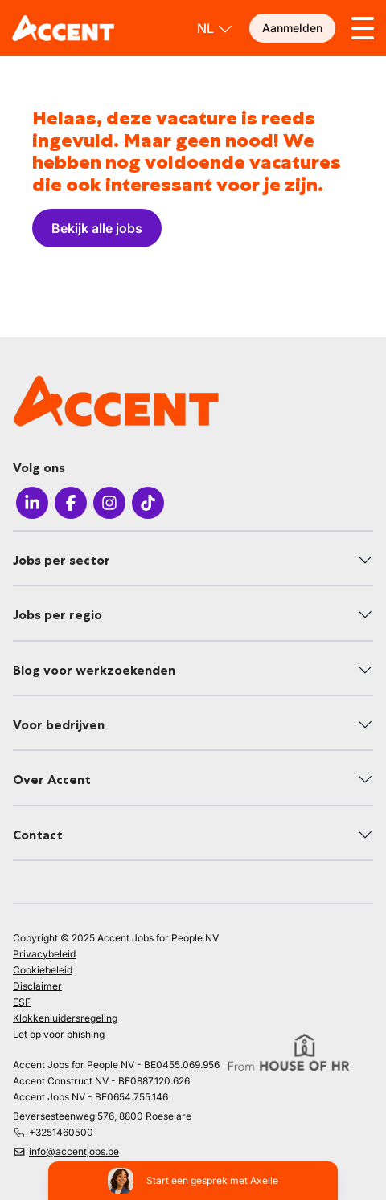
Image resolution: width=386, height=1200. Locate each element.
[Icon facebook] (70, 505)
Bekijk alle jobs (96, 228)
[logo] (63, 28)
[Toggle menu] (362, 28)
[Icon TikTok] (148, 505)
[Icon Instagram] (109, 505)
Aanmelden (292, 28)
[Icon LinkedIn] (32, 505)
